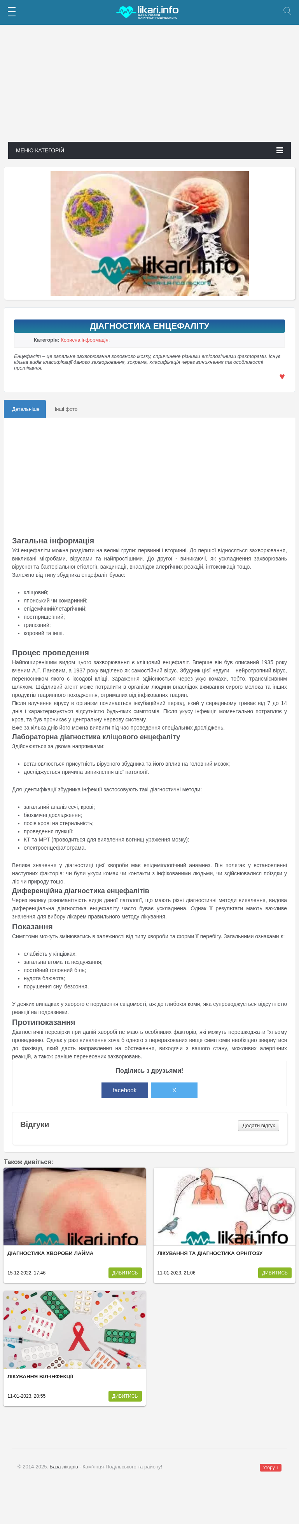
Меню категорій (149, 150)
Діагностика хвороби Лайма (50, 1253)
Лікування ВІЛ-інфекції (40, 1376)
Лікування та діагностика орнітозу (210, 1253)
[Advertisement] (149, 87)
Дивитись (125, 1273)
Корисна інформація (84, 340)
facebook (124, 1090)
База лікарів (64, 1467)
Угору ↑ (270, 1467)
